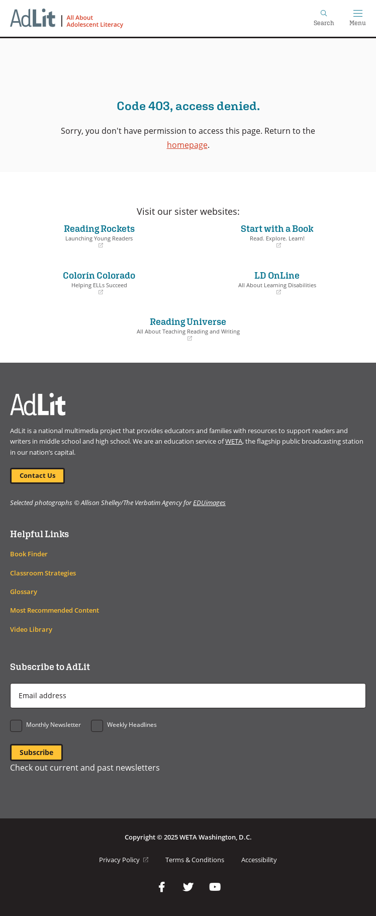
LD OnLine (277, 283)
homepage (187, 144)
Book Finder (29, 554)
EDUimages (209, 502)
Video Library (31, 629)
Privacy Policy (123, 860)
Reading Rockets (99, 236)
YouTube (215, 887)
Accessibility (259, 860)
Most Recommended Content (54, 610)
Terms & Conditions (194, 860)
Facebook (161, 887)
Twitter (188, 887)
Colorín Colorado (99, 283)
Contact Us (37, 475)
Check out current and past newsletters (85, 767)
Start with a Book (277, 236)
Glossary (23, 592)
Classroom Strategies (43, 573)
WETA (233, 441)
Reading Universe (188, 329)
